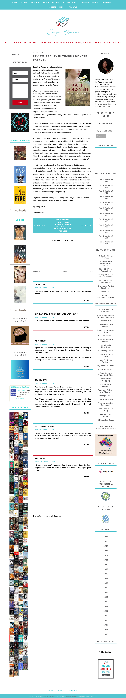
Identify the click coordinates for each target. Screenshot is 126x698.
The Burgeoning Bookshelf (105, 404)
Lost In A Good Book (106, 355)
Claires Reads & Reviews (105, 340)
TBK (95, 696)
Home (14, 2)
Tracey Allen (21, 390)
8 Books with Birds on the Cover (106, 263)
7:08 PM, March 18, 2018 (44, 430)
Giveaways (72, 7)
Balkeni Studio (71, 696)
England (57, 224)
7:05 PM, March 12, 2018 (44, 383)
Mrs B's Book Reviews (106, 361)
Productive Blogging (106, 380)
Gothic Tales (106, 292)
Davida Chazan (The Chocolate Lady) (53, 314)
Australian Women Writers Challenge (105, 316)
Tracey (38, 380)
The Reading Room (106, 415)
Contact (35, 2)
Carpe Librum (49, 696)
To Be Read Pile (20, 407)
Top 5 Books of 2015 (106, 237)
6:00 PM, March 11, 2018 (44, 317)
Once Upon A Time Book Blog (105, 374)
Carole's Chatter (106, 336)
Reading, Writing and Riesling (106, 391)
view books (27, 401)
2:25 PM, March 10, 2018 (44, 288)
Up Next (20, 220)
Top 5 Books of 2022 (106, 198)
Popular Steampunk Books (106, 296)
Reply (86, 300)
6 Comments (39, 225)
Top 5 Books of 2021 (106, 203)
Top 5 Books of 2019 (106, 215)
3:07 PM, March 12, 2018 (44, 344)
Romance (63, 231)
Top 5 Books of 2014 (106, 243)
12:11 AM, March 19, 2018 (45, 462)
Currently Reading (20, 141)
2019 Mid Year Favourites (106, 281)
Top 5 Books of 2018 (106, 220)
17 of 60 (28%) (20, 398)
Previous (37, 271)
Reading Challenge (62, 229)
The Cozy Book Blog (106, 410)
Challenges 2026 (88, 2)
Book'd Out (106, 321)
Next (91, 271)
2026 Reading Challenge (20, 387)
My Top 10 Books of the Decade (106, 276)
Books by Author (51, 2)
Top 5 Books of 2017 (106, 226)
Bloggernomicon (55, 7)
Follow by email (106, 124)
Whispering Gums (106, 420)
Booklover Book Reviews (105, 325)
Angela (38, 284)
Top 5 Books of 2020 (106, 209)
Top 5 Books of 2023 (106, 192)
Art (57, 220)
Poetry (66, 226)
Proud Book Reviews (105, 385)
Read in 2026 (69, 2)
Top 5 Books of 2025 (106, 181)
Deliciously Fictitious (106, 346)
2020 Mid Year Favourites (106, 270)
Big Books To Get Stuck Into (106, 287)
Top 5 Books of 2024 (106, 186)
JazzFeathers (42, 426)
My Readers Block (105, 366)
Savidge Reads (106, 396)
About (24, 2)
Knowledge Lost (105, 351)
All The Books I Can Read (106, 310)
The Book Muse (106, 399)
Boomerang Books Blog (105, 331)
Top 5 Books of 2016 (106, 232)
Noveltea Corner (106, 369)
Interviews (107, 2)
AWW (66, 222)
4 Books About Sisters (106, 257)
